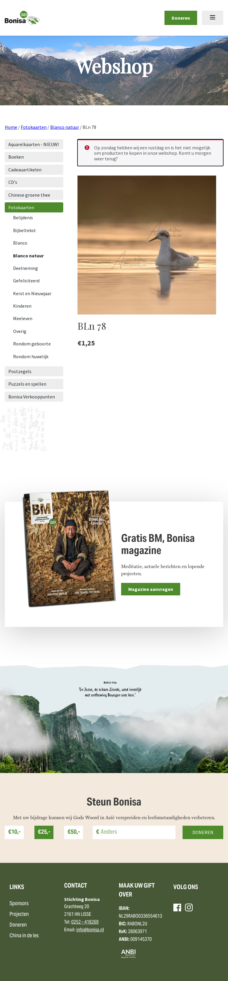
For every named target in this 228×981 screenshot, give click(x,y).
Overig (19, 331)
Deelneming (25, 268)
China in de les (24, 936)
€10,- (14, 832)
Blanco (20, 243)
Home (11, 127)
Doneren (181, 18)
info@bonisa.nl (90, 930)
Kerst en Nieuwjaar (32, 293)
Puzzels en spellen (27, 384)
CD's (12, 182)
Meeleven (22, 318)
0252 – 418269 (85, 922)
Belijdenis (23, 217)
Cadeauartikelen (25, 170)
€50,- (74, 832)
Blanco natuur (64, 127)
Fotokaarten (34, 127)
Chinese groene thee (29, 195)
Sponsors (19, 904)
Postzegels (19, 371)
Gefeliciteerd (26, 281)
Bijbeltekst (24, 230)
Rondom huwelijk (30, 356)
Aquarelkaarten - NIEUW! (33, 144)
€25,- (44, 832)
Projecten (19, 914)
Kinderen (22, 306)
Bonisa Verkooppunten (31, 397)
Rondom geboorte (32, 344)
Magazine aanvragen (150, 589)
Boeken (16, 157)
